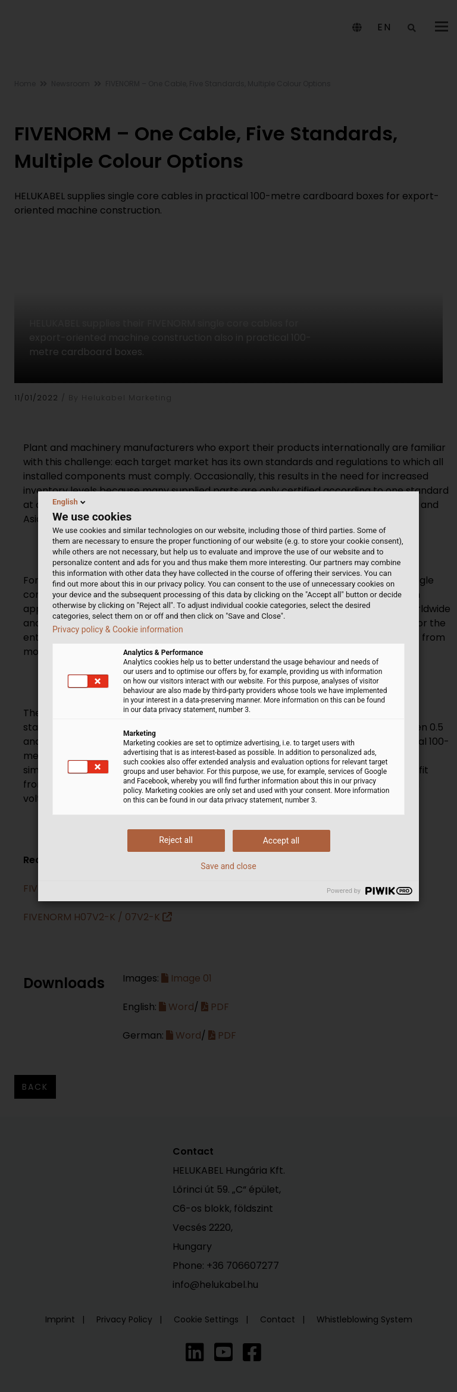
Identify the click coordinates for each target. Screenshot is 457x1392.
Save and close (228, 866)
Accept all (281, 840)
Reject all (176, 840)
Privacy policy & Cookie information (117, 629)
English (69, 502)
